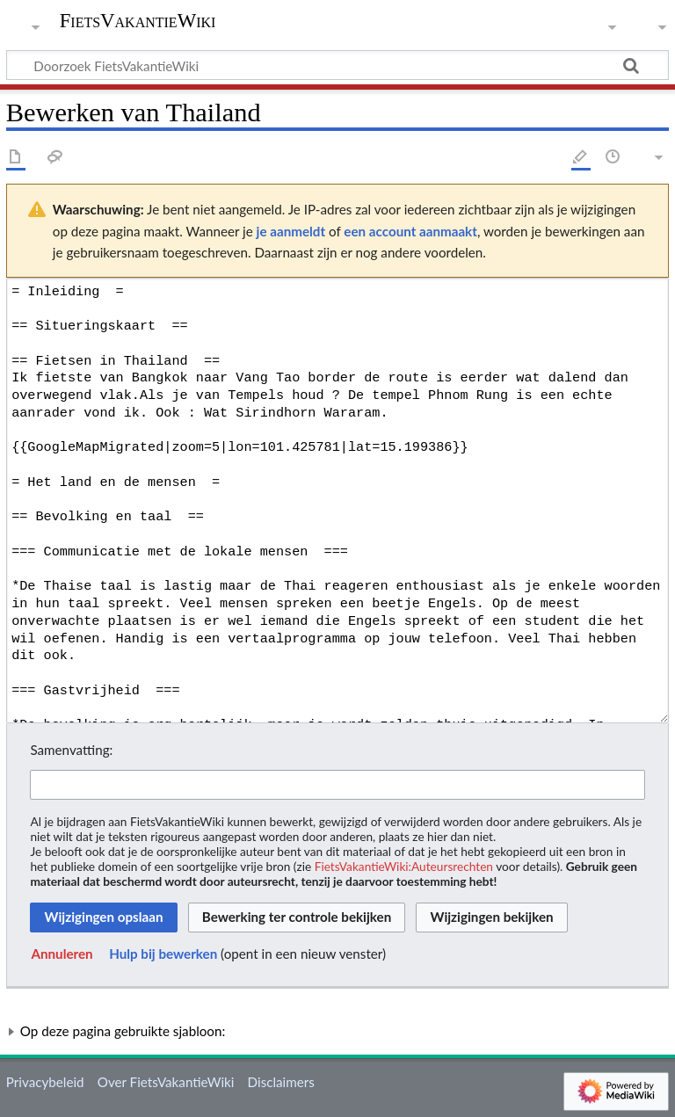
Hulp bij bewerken (163, 953)
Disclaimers (281, 1082)
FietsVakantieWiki (138, 21)
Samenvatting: (71, 750)
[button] (61, 954)
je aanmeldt (291, 231)
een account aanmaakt (410, 231)
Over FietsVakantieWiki (166, 1082)
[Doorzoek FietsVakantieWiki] (337, 65)
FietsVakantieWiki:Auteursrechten (404, 866)
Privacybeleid (45, 1082)
